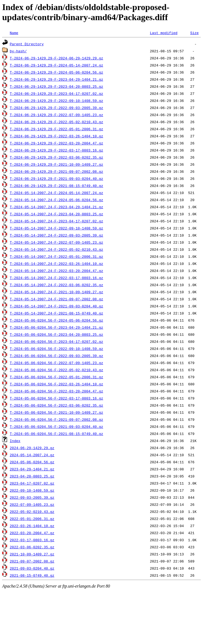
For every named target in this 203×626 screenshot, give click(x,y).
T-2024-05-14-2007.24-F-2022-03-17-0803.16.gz (56, 277)
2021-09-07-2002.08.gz (32, 561)
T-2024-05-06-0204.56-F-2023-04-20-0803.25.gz (56, 334)
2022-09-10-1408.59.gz (32, 490)
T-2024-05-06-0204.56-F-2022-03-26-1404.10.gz (56, 384)
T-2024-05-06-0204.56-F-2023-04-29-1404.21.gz (56, 327)
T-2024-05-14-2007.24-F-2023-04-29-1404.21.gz (56, 206)
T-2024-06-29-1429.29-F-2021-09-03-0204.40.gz (56, 178)
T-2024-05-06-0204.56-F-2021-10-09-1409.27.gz (56, 412)
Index (15, 440)
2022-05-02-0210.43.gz (32, 511)
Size (194, 32)
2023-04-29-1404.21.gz (32, 469)
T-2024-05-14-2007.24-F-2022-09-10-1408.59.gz (56, 228)
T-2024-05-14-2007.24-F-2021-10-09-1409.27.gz (56, 291)
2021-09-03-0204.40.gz (32, 568)
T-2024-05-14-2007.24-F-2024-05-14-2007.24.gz (56, 192)
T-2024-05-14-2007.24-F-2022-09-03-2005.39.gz (56, 235)
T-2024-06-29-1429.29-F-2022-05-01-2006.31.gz (56, 128)
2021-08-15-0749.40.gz (32, 575)
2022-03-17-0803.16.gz (32, 539)
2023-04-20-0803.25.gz (32, 476)
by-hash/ (18, 51)
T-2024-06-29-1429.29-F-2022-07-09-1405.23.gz (56, 114)
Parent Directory (27, 43)
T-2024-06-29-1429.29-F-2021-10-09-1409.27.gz (56, 164)
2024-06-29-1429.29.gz (32, 447)
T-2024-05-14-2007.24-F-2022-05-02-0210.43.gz (56, 249)
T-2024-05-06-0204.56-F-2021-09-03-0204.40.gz (56, 426)
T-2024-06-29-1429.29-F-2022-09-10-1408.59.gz (56, 100)
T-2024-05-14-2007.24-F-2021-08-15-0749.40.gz (56, 313)
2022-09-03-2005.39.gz (32, 497)
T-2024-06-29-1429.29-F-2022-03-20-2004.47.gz (56, 143)
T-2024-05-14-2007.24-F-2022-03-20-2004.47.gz (56, 270)
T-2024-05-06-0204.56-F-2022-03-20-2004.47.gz (56, 391)
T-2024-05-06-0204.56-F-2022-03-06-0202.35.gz (56, 405)
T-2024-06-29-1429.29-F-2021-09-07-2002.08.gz (56, 171)
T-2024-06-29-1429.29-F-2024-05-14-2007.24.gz (56, 65)
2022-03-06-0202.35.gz (32, 547)
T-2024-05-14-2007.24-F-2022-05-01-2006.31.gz (56, 256)
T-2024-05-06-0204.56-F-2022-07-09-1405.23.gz (56, 362)
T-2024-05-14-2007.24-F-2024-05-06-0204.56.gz (56, 199)
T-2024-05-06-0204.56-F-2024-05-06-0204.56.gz (56, 320)
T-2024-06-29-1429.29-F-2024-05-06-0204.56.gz (56, 72)
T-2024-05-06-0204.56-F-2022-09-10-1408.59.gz (56, 348)
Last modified (163, 32)
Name (14, 32)
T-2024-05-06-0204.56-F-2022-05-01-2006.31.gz (56, 376)
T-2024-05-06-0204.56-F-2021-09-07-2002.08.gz (56, 419)
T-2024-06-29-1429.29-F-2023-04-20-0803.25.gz (56, 86)
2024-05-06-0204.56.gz (32, 461)
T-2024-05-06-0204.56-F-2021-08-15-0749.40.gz (56, 433)
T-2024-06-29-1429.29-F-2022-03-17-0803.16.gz (56, 150)
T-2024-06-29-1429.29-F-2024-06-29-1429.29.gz (56, 58)
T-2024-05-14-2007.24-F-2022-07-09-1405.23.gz (56, 242)
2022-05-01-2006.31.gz (32, 518)
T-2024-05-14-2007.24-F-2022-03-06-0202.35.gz (56, 284)
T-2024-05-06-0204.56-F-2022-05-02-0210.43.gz (56, 369)
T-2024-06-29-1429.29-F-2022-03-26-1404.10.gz (56, 136)
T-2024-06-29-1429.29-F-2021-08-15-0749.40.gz (56, 185)
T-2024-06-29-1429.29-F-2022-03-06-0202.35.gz (56, 157)
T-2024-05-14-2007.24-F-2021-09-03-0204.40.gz (56, 306)
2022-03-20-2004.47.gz (32, 532)
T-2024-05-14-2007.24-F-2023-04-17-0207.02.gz (56, 221)
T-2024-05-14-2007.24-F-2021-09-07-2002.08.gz (56, 299)
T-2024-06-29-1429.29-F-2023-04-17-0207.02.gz (56, 93)
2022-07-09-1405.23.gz (32, 504)
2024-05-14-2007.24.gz (32, 454)
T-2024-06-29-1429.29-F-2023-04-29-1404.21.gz (56, 79)
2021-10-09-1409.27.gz (32, 554)
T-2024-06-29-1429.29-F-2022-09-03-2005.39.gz (56, 107)
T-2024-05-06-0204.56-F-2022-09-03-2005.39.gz (56, 355)
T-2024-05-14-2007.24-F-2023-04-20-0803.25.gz (56, 213)
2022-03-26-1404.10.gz (32, 525)
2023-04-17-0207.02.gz (32, 483)
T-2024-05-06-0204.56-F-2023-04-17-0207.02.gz (56, 341)
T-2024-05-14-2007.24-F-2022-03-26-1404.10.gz (56, 263)
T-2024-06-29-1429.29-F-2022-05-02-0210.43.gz (56, 121)
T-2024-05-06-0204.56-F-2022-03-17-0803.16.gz (56, 398)
